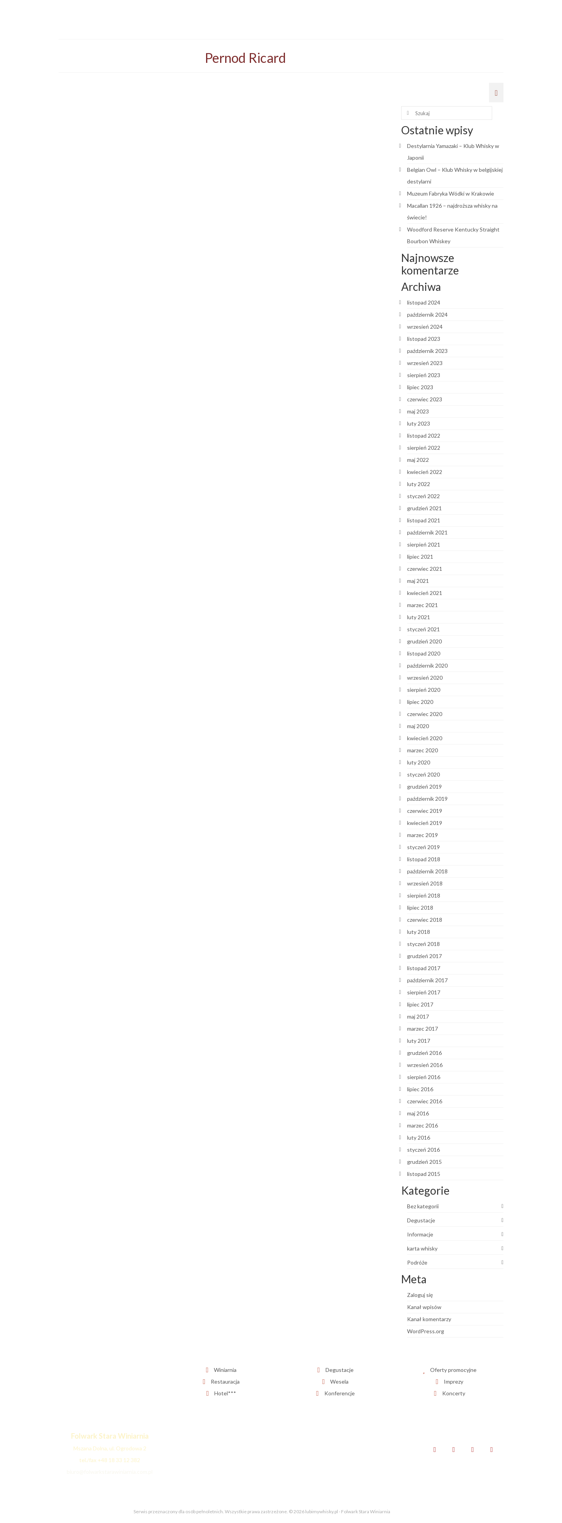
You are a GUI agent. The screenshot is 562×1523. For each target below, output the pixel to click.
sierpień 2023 (423, 375)
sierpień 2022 (423, 447)
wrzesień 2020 (425, 677)
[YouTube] (491, 1449)
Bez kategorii (423, 1206)
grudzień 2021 (424, 508)
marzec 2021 (422, 605)
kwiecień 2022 (424, 471)
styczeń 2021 (423, 629)
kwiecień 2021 (424, 593)
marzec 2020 (422, 750)
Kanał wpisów (424, 1307)
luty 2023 (418, 423)
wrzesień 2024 (425, 326)
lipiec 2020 (420, 701)
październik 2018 (427, 871)
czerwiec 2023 (424, 399)
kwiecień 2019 (424, 822)
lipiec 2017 (420, 1004)
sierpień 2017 (423, 992)
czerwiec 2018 (424, 919)
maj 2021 (418, 580)
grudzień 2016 (424, 1052)
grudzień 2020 (424, 641)
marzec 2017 (422, 1028)
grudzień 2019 (424, 786)
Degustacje (421, 1220)
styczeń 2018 (423, 944)
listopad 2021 (423, 520)
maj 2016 (418, 1113)
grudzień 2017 (424, 956)
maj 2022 (418, 459)
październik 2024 (427, 314)
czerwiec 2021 (424, 568)
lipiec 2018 (420, 907)
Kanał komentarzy (429, 1319)
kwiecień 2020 (424, 738)
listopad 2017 (423, 968)
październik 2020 (427, 665)
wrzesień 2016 (425, 1065)
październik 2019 (427, 798)
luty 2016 (418, 1137)
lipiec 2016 (420, 1089)
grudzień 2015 (424, 1161)
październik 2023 (427, 350)
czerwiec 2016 (424, 1101)
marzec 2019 (422, 835)
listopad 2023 (423, 338)
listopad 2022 (423, 435)
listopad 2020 (423, 653)
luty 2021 (418, 617)
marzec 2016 (422, 1125)
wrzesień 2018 (425, 883)
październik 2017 (427, 980)
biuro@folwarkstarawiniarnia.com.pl (110, 1471)
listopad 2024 (423, 302)
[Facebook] (435, 1449)
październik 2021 (427, 532)
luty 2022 (418, 484)
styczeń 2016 (423, 1149)
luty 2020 (418, 762)
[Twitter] (453, 1449)
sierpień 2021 (423, 544)
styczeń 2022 (423, 496)
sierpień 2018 (423, 895)
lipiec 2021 (420, 556)
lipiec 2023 (420, 387)
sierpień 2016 (423, 1077)
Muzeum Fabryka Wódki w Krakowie (450, 193)
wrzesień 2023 (425, 363)
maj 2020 (418, 726)
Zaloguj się (420, 1294)
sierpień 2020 (423, 689)
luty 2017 (418, 1040)
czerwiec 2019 (424, 810)
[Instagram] (473, 1449)
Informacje (420, 1234)
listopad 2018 (423, 859)
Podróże (417, 1262)
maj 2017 (418, 1016)
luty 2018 (418, 931)
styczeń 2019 (423, 847)
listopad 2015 (423, 1173)
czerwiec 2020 (424, 714)
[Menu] (496, 92)
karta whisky (422, 1248)
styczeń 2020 (423, 774)
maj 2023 (418, 411)
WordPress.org (425, 1331)
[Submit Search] (407, 113)
